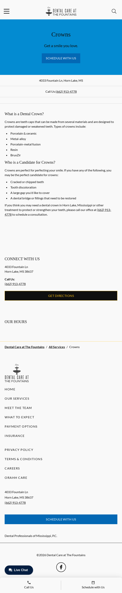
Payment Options (21, 426)
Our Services (17, 398)
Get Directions (61, 295)
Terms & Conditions (23, 459)
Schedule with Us (61, 58)
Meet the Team (18, 408)
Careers (12, 468)
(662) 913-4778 (66, 91)
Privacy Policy (19, 449)
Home (10, 389)
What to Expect (19, 417)
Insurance (15, 435)
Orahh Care (16, 477)
